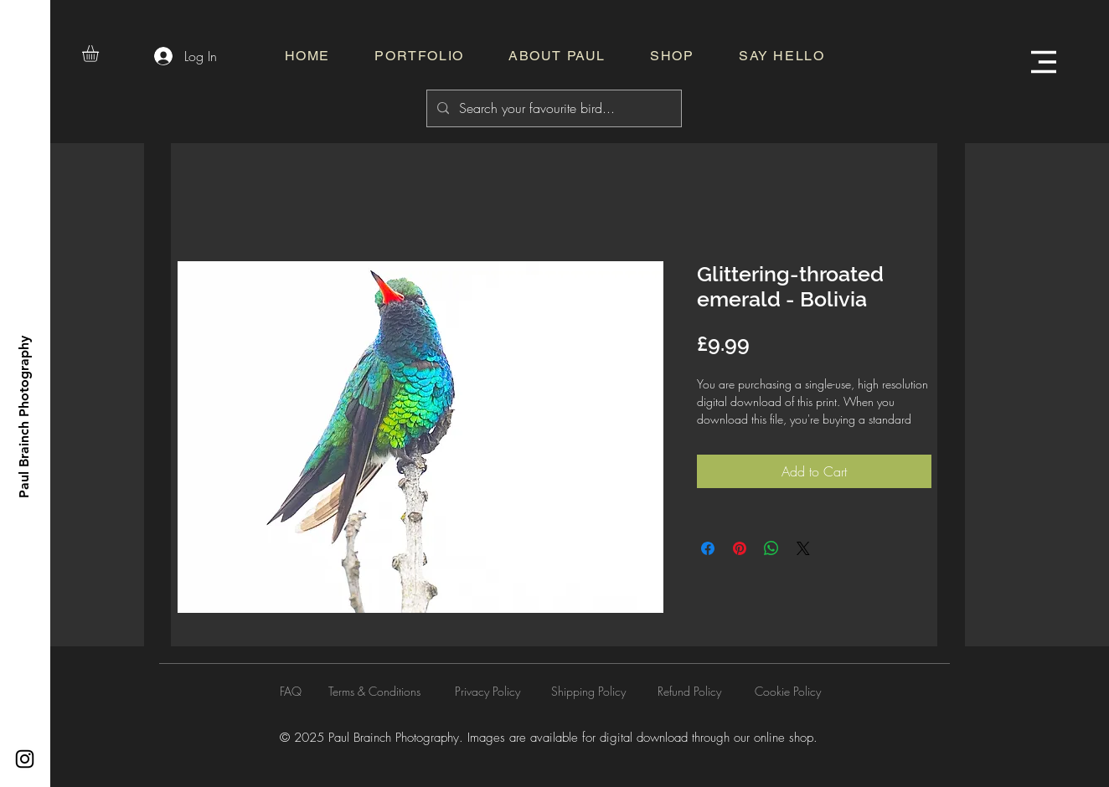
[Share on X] (803, 548)
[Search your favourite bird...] (552, 108)
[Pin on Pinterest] (740, 548)
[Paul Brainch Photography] (24, 417)
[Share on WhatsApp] (771, 548)
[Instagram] (25, 759)
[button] (100, 53)
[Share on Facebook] (708, 548)
